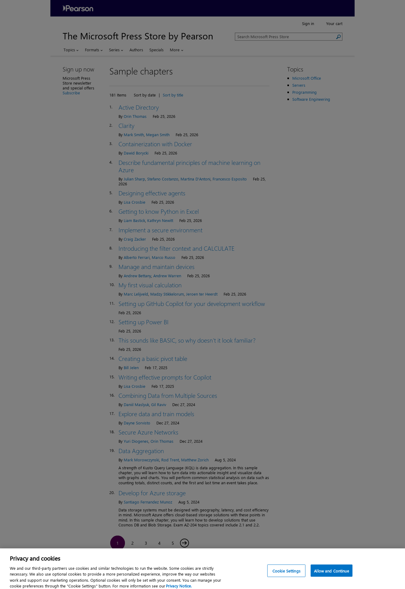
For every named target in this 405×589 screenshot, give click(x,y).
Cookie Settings (286, 575)
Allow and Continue (331, 575)
